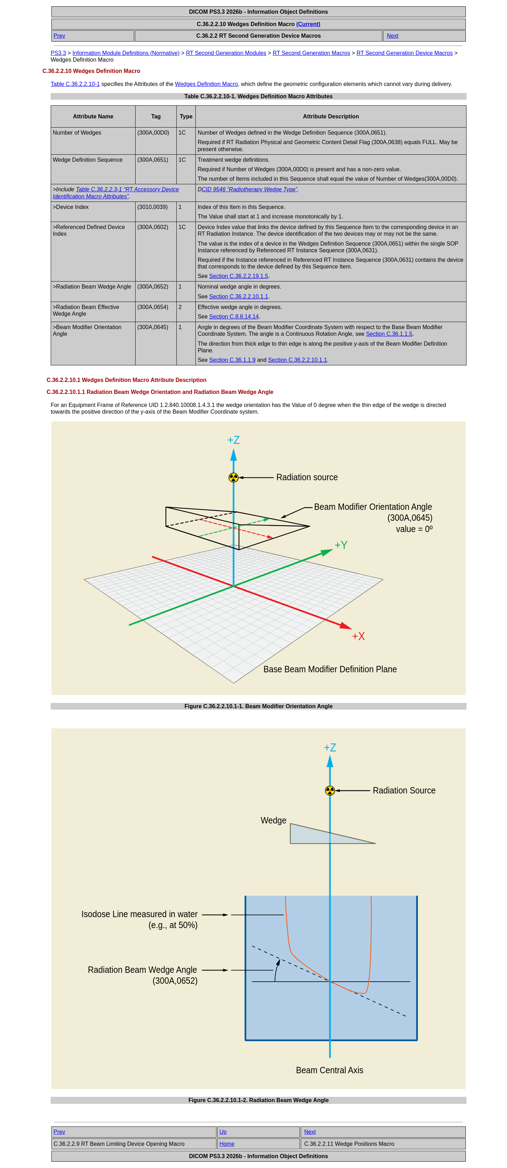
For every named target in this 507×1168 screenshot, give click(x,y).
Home (226, 1144)
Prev (59, 36)
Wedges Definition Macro (206, 84)
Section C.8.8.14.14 (234, 317)
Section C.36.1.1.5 (389, 334)
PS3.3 (58, 53)
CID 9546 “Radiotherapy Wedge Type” (250, 189)
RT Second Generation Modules (226, 53)
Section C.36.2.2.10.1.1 (238, 296)
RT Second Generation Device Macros (405, 53)
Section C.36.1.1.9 (232, 360)
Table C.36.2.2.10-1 (75, 84)
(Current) (308, 24)
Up (222, 1132)
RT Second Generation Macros (311, 53)
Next (393, 36)
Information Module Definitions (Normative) (126, 53)
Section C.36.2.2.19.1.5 (238, 276)
